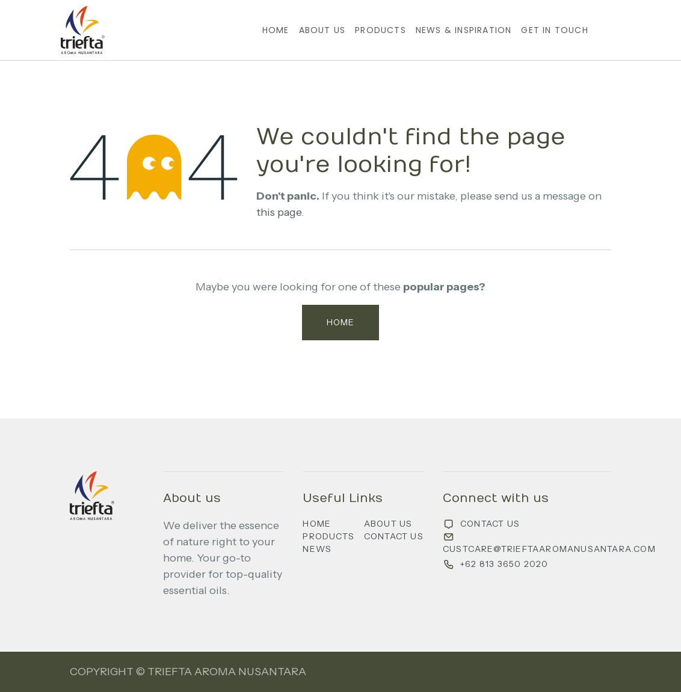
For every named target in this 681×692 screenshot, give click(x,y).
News (317, 548)
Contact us (394, 536)
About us (388, 523)
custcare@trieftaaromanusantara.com (549, 548)
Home (341, 322)
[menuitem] (275, 30)
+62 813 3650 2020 (504, 564)
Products (328, 536)
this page (278, 212)
